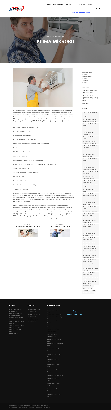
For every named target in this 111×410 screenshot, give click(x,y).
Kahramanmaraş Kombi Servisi (89, 102)
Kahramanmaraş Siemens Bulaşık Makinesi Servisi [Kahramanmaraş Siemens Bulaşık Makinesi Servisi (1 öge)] (89, 256)
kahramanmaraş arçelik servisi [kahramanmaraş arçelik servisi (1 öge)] (89, 137)
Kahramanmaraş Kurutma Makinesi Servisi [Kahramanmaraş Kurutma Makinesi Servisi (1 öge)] (89, 221)
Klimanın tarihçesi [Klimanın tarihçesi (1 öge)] (88, 288)
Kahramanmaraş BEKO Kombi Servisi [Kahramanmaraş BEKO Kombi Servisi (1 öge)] (90, 164)
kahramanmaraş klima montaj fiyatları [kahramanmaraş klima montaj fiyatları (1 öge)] (89, 214)
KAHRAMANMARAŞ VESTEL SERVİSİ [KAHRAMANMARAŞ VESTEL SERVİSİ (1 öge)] (89, 129)
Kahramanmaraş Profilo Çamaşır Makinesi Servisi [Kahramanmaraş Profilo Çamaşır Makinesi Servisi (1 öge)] (89, 247)
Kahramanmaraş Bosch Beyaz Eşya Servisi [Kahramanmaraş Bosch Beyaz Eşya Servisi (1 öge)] (90, 172)
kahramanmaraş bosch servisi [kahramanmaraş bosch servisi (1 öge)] (89, 190)
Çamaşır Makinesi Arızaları (88, 95)
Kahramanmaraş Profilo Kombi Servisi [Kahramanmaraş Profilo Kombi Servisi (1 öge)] (89, 243)
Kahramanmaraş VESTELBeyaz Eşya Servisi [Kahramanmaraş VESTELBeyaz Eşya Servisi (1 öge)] (90, 269)
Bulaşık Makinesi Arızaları (87, 92)
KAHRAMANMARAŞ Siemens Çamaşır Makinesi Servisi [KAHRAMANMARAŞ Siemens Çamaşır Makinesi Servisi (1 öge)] (89, 120)
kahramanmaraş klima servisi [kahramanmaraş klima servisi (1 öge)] (90, 217)
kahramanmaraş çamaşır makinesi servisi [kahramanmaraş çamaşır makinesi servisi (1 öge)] (89, 282)
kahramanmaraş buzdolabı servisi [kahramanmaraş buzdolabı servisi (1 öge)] (90, 207)
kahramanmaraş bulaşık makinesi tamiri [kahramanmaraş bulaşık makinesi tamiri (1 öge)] (89, 203)
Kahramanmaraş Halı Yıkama (55, 375)
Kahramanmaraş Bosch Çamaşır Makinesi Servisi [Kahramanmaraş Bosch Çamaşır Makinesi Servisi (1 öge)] (89, 194)
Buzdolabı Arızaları (86, 94)
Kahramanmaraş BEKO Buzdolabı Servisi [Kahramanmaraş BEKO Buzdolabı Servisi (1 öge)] (88, 155)
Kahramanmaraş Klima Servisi (55, 315)
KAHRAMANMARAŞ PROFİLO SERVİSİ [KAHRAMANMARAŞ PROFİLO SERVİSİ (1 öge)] (89, 116)
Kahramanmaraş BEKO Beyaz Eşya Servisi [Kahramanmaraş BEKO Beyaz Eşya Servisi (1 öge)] (90, 146)
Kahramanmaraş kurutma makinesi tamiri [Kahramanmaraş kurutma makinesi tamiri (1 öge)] (89, 225)
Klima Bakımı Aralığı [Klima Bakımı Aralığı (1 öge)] (88, 285)
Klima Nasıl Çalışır (86, 80)
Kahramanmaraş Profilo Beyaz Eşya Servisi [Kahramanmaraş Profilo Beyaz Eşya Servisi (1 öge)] (89, 230)
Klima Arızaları (85, 103)
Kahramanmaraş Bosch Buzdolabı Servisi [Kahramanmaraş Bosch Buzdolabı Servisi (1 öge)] (89, 181)
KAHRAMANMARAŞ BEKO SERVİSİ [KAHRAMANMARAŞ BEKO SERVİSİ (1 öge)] (90, 112)
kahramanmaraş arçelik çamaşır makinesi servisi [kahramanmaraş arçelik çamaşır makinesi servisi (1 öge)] (89, 142)
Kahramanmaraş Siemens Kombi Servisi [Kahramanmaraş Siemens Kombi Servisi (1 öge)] (89, 265)
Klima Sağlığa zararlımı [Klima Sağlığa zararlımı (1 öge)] (89, 290)
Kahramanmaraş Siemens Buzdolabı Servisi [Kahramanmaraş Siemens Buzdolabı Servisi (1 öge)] (89, 260)
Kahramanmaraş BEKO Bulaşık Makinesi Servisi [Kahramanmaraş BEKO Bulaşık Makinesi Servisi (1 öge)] (90, 151)
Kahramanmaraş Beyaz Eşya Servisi (90, 97)
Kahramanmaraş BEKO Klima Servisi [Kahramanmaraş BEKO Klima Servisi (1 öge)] (90, 159)
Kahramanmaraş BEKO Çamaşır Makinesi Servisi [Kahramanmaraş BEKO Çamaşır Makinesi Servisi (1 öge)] (89, 168)
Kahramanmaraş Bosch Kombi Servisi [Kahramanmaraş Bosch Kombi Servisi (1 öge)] (90, 186)
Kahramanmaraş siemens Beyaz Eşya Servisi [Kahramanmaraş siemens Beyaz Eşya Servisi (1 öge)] (89, 251)
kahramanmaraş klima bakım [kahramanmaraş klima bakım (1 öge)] (90, 211)
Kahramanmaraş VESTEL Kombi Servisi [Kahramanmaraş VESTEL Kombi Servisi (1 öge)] (90, 278)
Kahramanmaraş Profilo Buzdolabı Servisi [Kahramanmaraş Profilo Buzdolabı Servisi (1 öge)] (89, 238)
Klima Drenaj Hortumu (87, 76)
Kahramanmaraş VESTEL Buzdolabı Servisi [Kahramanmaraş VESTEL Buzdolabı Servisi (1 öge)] (89, 273)
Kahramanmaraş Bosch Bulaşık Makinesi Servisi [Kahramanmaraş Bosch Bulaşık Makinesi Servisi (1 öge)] (89, 177)
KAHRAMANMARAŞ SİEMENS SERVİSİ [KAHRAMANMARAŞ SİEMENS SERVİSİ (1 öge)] (89, 124)
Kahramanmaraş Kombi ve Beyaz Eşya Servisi (37, 407)
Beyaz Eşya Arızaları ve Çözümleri (89, 90)
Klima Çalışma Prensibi (87, 72)
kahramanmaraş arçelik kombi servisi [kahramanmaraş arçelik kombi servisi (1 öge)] (89, 133)
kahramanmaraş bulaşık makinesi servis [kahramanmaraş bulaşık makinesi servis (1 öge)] (89, 199)
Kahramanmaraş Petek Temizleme (18, 405)
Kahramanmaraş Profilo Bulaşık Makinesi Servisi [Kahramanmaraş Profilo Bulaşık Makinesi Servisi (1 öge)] (89, 234)
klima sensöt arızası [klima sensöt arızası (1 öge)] (88, 292)
